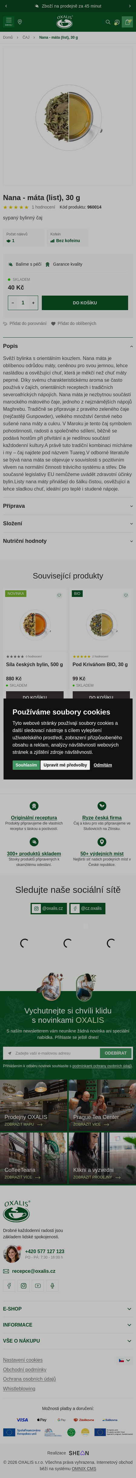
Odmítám (103, 765)
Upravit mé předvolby (65, 765)
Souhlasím (26, 765)
